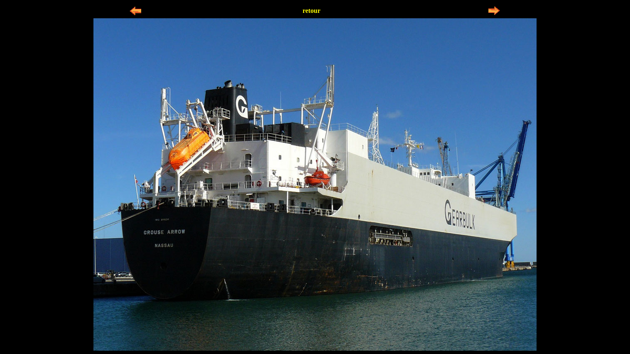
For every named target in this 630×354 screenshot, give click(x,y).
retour (311, 10)
